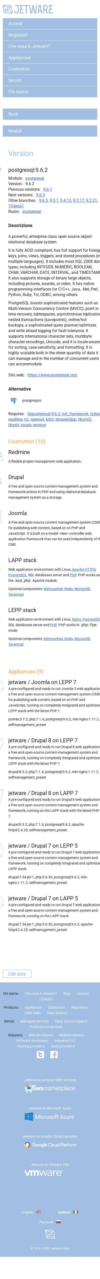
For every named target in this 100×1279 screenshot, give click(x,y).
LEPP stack (22, 610)
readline (15, 419)
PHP (73, 575)
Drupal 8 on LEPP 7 (54, 740)
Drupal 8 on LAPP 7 (54, 793)
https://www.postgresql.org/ (52, 375)
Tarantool (15, 594)
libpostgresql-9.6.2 (43, 413)
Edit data (17, 973)
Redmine (19, 452)
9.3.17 (78, 200)
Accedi (15, 23)
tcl (26, 419)
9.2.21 (91, 200)
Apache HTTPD (83, 569)
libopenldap (65, 419)
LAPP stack (22, 560)
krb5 (50, 419)
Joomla (17, 513)
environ (39, 425)
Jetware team (60, 1248)
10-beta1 (16, 206)
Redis (68, 589)
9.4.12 (65, 200)
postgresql (34, 178)
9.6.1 (47, 189)
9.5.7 (54, 200)
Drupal (16, 477)
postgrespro (31, 400)
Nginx (76, 619)
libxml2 (84, 419)
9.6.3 (40, 195)
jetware (17, 682)
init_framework (75, 413)
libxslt (13, 425)
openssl (37, 419)
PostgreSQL (17, 575)
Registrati (17, 35)
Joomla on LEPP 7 (53, 682)
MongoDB (82, 589)
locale (26, 425)
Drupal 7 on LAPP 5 (54, 898)
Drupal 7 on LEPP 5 (54, 846)
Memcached (53, 589)
